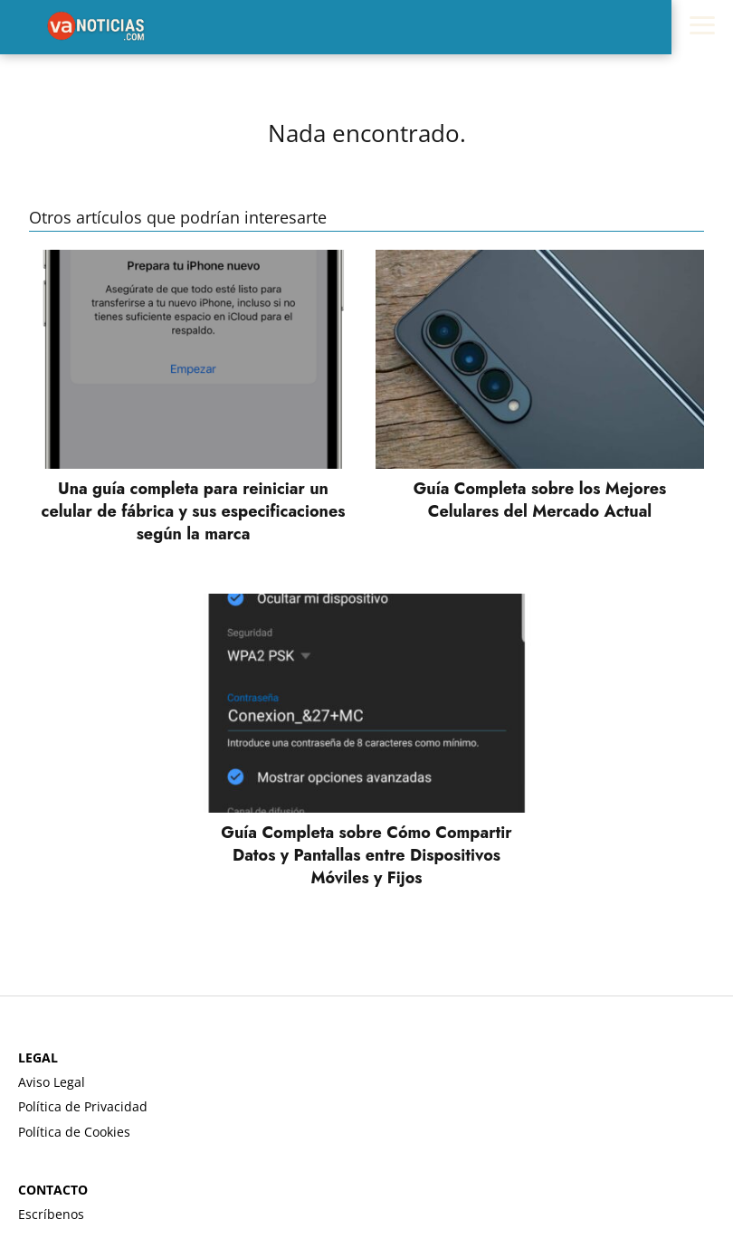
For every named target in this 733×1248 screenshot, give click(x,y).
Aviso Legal (51, 1082)
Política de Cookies (74, 1131)
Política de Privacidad (83, 1106)
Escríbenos (51, 1214)
